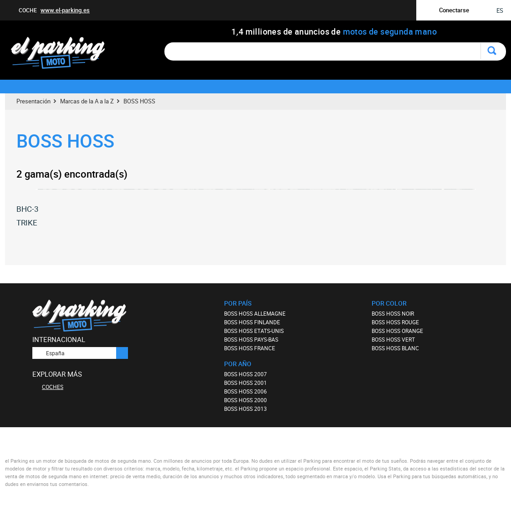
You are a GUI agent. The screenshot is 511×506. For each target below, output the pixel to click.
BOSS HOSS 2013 (245, 408)
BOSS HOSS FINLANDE (252, 322)
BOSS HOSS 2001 (245, 382)
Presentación (33, 101)
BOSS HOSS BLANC (395, 348)
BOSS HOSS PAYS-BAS (251, 339)
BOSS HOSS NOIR (393, 313)
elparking (62, 53)
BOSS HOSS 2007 (245, 374)
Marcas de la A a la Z (87, 101)
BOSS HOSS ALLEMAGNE (255, 313)
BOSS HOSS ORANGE (397, 330)
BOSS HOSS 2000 (245, 400)
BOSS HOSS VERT (393, 339)
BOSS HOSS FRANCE (249, 348)
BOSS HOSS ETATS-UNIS (254, 330)
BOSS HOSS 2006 (245, 391)
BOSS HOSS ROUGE (395, 322)
